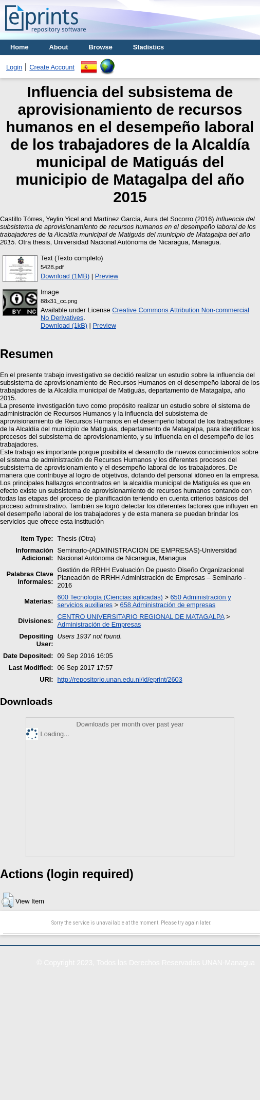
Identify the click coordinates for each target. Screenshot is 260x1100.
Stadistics (148, 47)
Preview (107, 276)
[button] (7, 900)
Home (19, 47)
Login (14, 67)
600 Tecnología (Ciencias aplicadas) (110, 597)
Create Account (52, 67)
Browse (101, 47)
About (58, 47)
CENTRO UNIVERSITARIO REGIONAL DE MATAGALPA (141, 616)
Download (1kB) (64, 325)
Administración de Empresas (99, 624)
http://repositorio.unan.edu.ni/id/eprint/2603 (120, 679)
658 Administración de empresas (168, 605)
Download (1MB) (65, 276)
